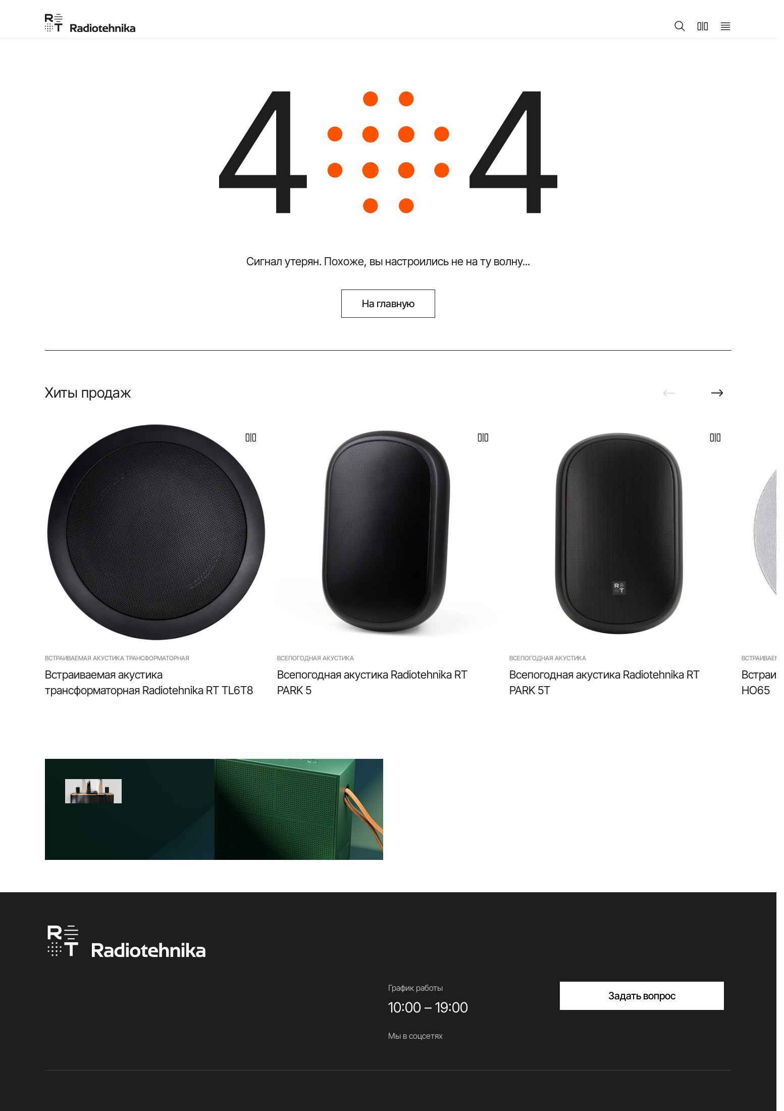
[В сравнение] (251, 437)
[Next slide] (717, 393)
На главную (388, 304)
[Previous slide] (669, 393)
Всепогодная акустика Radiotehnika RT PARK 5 (372, 682)
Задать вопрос (642, 996)
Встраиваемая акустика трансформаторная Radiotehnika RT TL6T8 (149, 682)
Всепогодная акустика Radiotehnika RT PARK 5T (604, 682)
